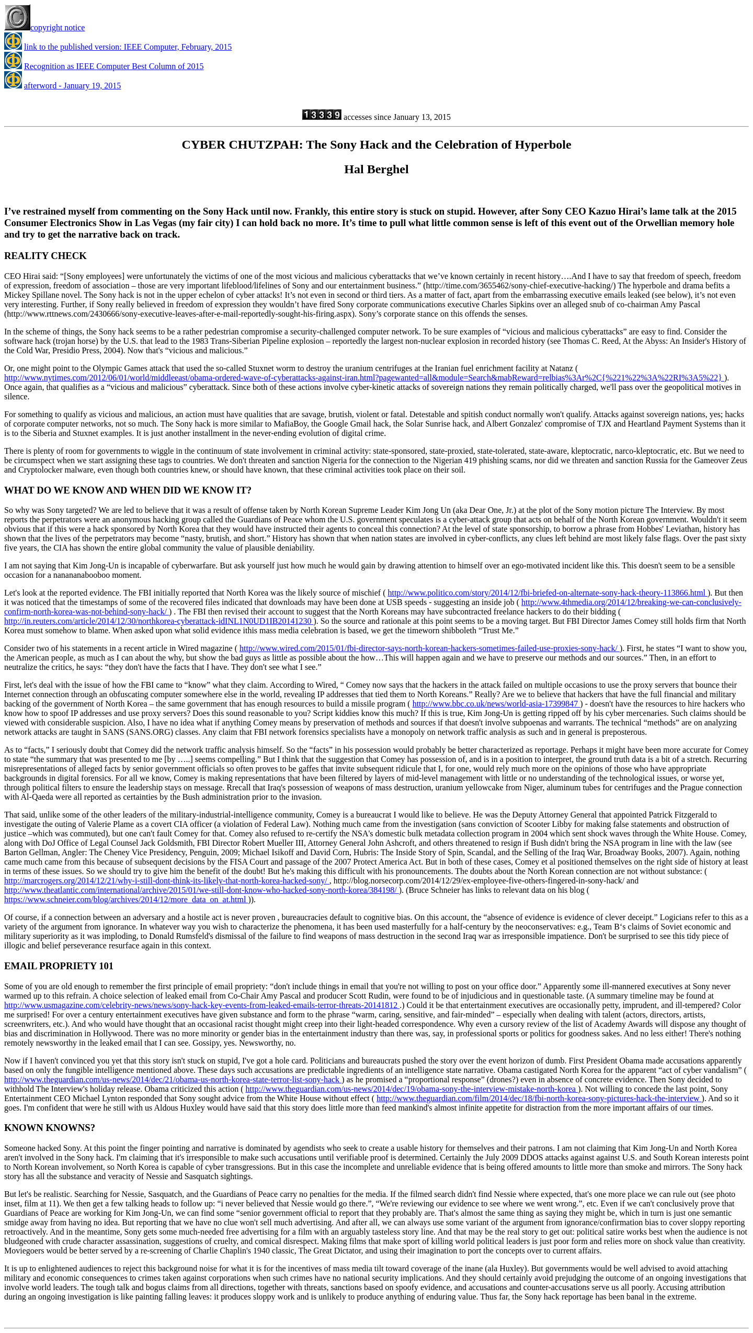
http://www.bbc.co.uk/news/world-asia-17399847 (496, 703)
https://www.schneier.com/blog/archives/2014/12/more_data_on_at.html (126, 899)
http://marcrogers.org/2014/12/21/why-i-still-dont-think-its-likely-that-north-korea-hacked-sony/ (166, 880)
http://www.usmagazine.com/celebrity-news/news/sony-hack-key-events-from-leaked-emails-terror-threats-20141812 (202, 1005)
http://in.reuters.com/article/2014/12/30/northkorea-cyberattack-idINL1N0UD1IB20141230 (158, 621)
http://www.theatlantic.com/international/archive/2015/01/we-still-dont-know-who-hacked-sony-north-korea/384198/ (201, 890)
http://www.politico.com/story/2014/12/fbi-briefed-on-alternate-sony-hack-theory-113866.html (547, 592)
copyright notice (44, 27)
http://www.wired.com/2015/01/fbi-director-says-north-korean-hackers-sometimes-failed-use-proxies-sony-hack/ (429, 648)
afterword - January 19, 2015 (72, 85)
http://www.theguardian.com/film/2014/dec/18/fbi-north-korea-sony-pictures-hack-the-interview (538, 1098)
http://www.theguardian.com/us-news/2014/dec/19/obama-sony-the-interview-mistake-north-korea (412, 1088)
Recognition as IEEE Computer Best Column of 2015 (114, 66)
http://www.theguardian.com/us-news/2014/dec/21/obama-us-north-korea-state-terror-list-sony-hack (172, 1079)
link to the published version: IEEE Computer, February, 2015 (128, 46)
